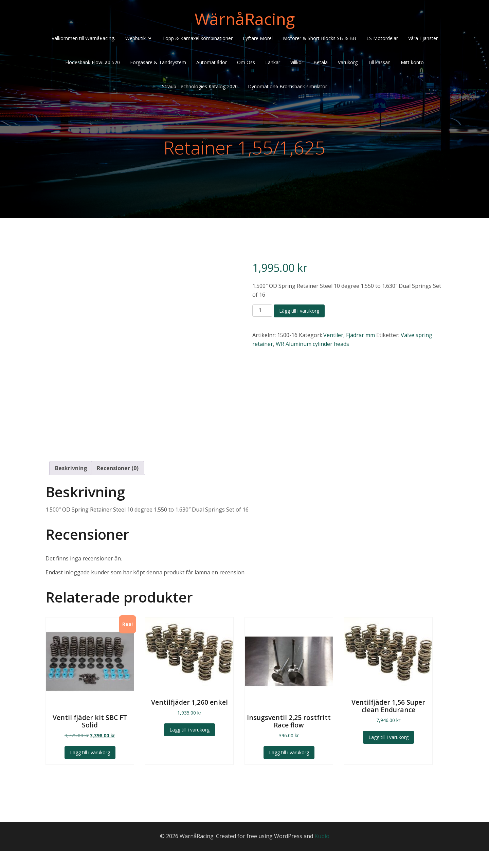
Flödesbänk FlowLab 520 (92, 62)
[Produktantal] (262, 310)
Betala (320, 62)
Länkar (272, 62)
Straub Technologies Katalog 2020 (200, 86)
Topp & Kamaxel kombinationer (197, 38)
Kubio (321, 836)
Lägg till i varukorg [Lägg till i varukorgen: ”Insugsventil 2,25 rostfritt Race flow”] (289, 752)
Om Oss (246, 62)
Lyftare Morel (258, 38)
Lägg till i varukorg (299, 311)
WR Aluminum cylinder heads (312, 344)
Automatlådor (211, 62)
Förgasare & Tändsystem (158, 62)
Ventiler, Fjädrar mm (349, 335)
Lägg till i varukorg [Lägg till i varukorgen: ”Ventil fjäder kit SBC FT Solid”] (90, 752)
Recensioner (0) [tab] (118, 468)
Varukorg (348, 62)
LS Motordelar (382, 38)
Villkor (296, 62)
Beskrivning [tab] (71, 468)
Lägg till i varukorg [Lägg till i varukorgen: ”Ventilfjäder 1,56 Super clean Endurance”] (388, 737)
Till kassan (379, 62)
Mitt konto (412, 62)
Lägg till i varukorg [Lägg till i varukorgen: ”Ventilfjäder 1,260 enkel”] (189, 729)
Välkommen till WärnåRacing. (83, 38)
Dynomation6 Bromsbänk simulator (287, 86)
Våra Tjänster (423, 38)
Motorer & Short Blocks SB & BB (319, 38)
